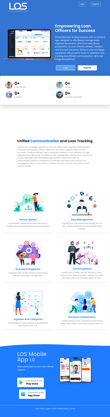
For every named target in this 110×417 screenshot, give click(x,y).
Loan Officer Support (43, 409)
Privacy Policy (63, 409)
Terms (72, 409)
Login (82, 4)
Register (95, 4)
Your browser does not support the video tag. (30, 121)
